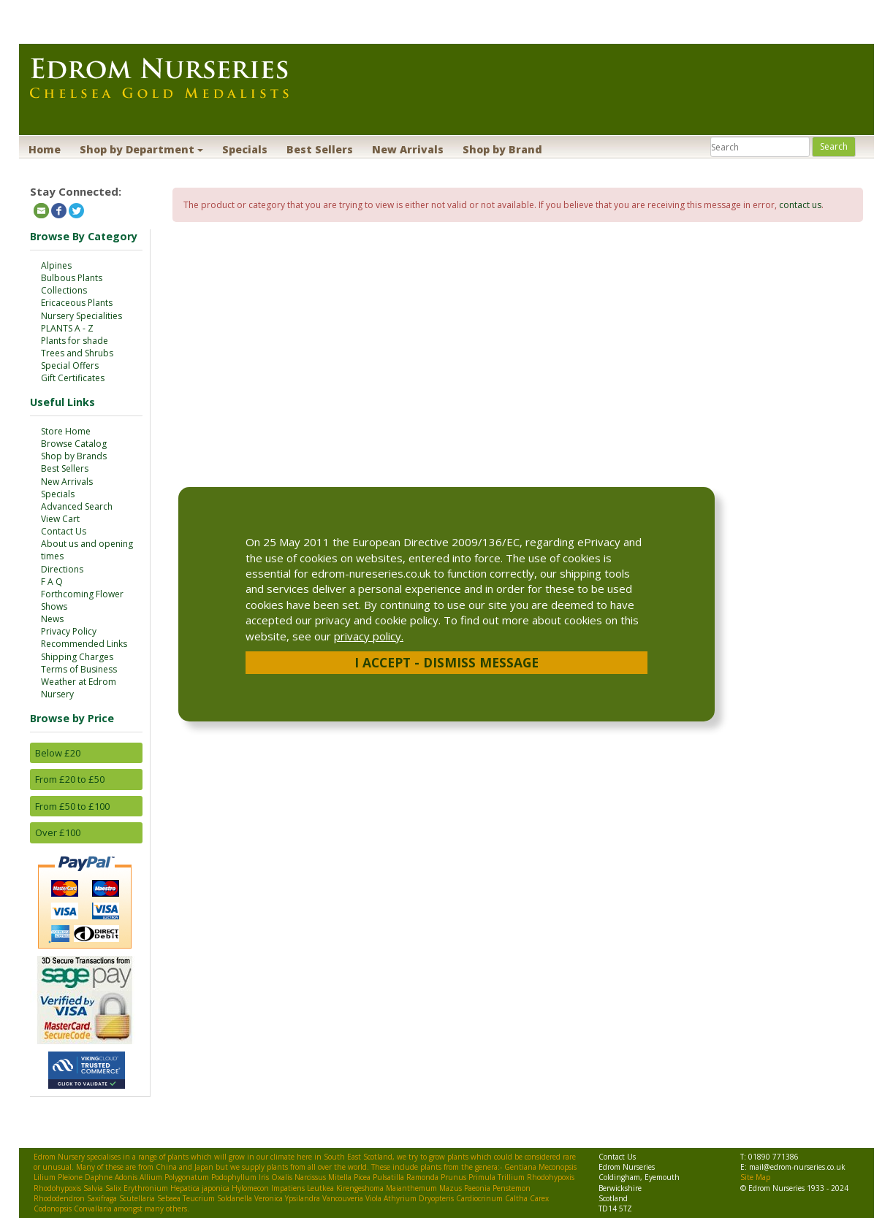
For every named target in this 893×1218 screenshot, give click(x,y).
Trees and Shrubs (77, 353)
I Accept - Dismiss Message (446, 662)
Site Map (755, 1177)
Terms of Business (79, 669)
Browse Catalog (74, 443)
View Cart (60, 519)
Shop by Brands (74, 456)
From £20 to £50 (69, 779)
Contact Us (63, 531)
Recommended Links (84, 643)
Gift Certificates (72, 378)
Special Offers (70, 365)
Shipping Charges (77, 657)
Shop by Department (141, 149)
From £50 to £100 (72, 806)
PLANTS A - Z (67, 328)
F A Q (52, 581)
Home (44, 149)
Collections (64, 290)
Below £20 (57, 752)
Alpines (56, 265)
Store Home (66, 431)
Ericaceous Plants (77, 302)
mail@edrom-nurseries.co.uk (797, 1167)
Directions (62, 569)
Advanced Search (77, 506)
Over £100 (57, 832)
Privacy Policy (68, 631)
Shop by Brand (502, 149)
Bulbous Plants (71, 278)
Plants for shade (74, 340)
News (52, 619)
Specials (244, 149)
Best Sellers (319, 149)
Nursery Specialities (81, 316)
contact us (800, 205)
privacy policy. (368, 636)
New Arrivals (408, 149)
